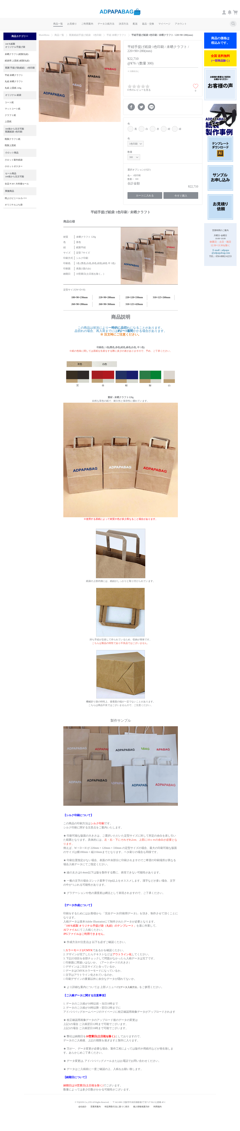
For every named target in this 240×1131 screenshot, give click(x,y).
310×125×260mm (161, 297)
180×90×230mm (79, 297)
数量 (130, 152)
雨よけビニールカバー (16, 198)
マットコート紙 (12, 109)
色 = (130, 175)
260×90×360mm (107, 304)
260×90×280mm (79, 304)
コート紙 (9, 102)
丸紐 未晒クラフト (14, 81)
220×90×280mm (107, 297)
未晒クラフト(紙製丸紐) (16, 54)
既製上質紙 (10, 145)
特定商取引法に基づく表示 (117, 1106)
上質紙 (8, 121)
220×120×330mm (134, 297)
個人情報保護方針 (141, 1106)
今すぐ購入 (180, 195)
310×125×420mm (134, 304)
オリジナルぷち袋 (14, 205)
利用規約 (157, 1106)
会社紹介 (82, 1106)
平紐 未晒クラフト (14, 75)
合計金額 (134, 183)
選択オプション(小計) (139, 169)
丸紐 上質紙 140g (13, 88)
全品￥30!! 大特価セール (17, 184)
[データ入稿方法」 (129, 987)
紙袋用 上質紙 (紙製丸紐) (17, 60)
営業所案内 (95, 1106)
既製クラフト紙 (12, 139)
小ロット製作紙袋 (14, 160)
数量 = (131, 179)
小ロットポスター (14, 166)
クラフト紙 (10, 115)
